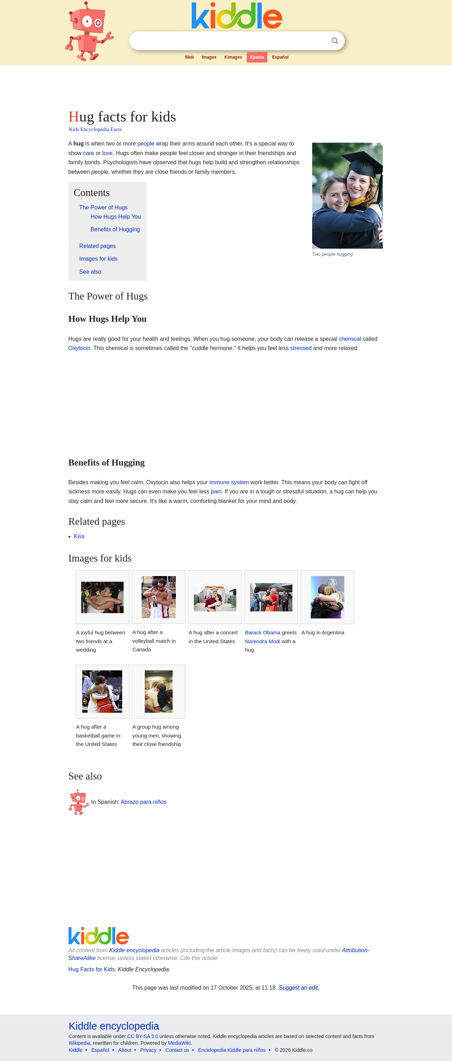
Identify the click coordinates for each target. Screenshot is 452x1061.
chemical (350, 339)
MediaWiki (179, 1043)
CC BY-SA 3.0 (142, 1036)
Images (209, 57)
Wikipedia (79, 1043)
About (124, 1050)
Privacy (148, 1050)
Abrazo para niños (144, 802)
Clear (320, 41)
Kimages (233, 57)
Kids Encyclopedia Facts (95, 129)
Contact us (177, 1050)
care (88, 153)
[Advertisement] (226, 84)
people (145, 144)
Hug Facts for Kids (92, 969)
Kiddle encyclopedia (134, 950)
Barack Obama (262, 632)
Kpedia (257, 57)
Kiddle (76, 1050)
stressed (300, 348)
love (107, 153)
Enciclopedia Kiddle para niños (232, 1050)
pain (216, 491)
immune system (229, 482)
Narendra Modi (262, 641)
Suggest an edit (298, 988)
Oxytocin (79, 348)
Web (189, 57)
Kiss (79, 536)
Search (334, 41)
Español (280, 57)
